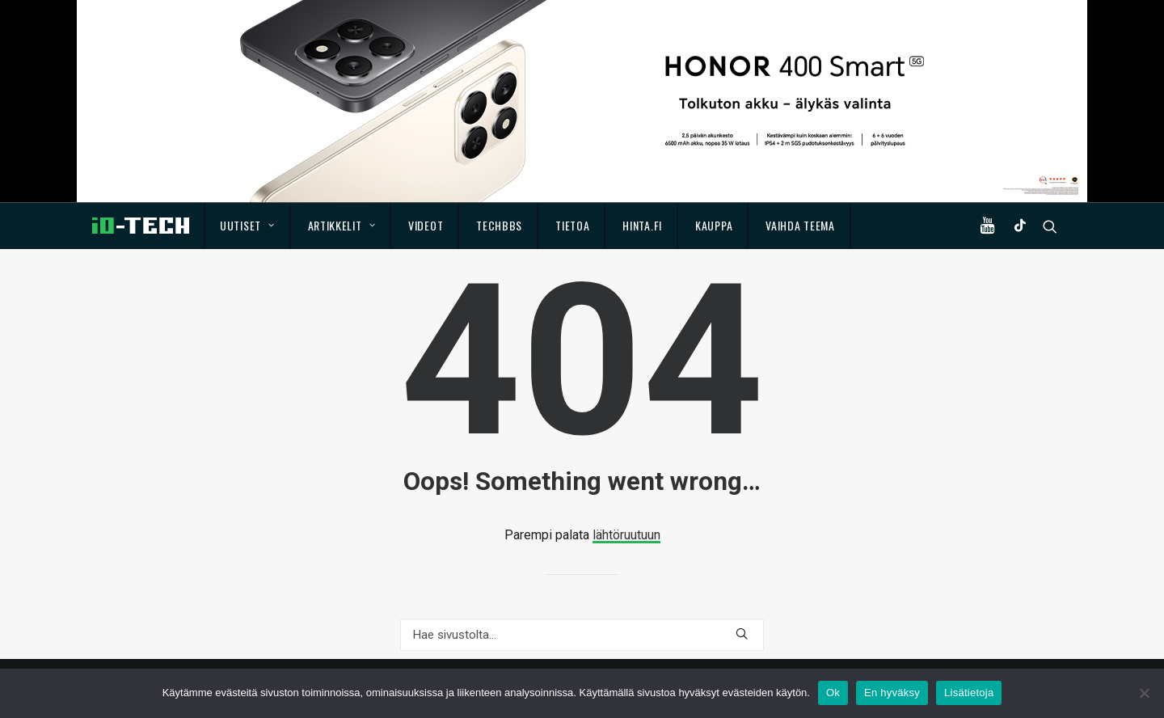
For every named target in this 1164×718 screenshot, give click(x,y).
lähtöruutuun (626, 535)
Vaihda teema (799, 225)
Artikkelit (342, 225)
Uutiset (247, 225)
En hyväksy (892, 692)
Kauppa (713, 225)
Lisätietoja (968, 692)
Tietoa (572, 225)
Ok (833, 692)
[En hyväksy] (1144, 693)
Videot (425, 225)
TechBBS (499, 225)
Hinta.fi (642, 225)
